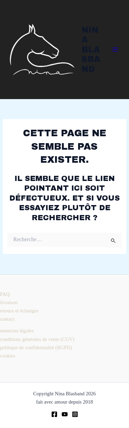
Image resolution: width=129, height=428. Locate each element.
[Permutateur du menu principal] (115, 49)
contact (7, 319)
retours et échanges (19, 310)
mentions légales (17, 330)
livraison (9, 302)
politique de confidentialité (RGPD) (36, 347)
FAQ (5, 294)
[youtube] (65, 414)
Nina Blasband (91, 49)
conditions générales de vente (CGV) (37, 339)
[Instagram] (75, 414)
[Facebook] (54, 414)
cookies (7, 356)
